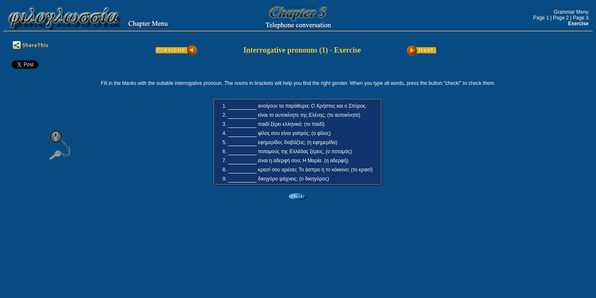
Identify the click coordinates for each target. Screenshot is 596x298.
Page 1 (541, 18)
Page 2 (561, 18)
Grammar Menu (571, 12)
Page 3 (581, 18)
